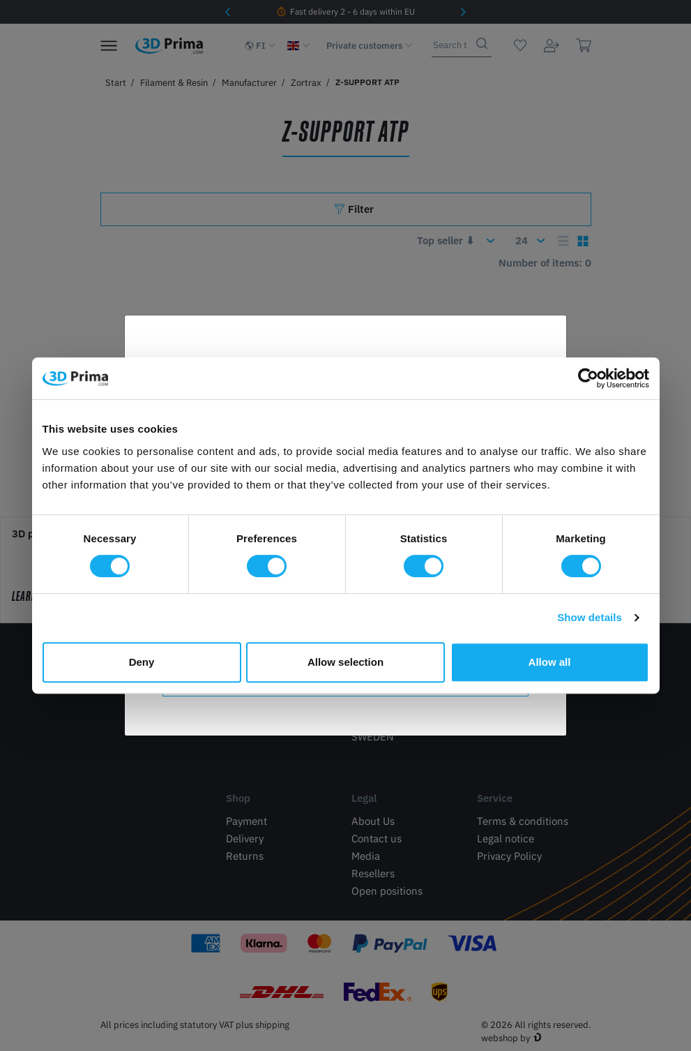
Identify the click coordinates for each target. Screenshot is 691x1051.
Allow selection (345, 662)
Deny (142, 662)
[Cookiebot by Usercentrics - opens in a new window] (588, 378)
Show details (589, 617)
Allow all (550, 662)
